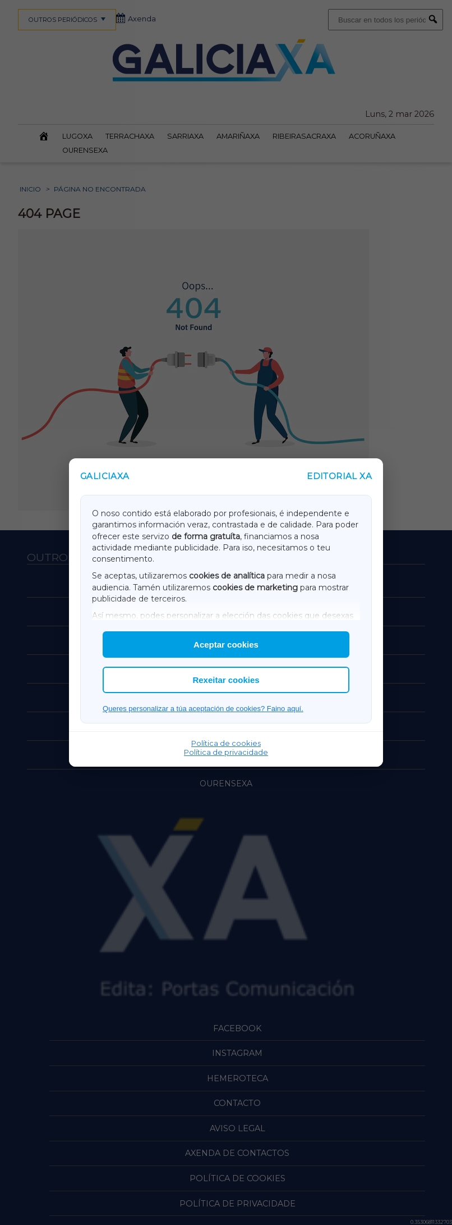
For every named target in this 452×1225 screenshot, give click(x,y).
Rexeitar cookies (225, 680)
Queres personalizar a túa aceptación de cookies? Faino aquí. (203, 708)
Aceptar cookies (226, 644)
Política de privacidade (226, 752)
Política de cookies (226, 743)
